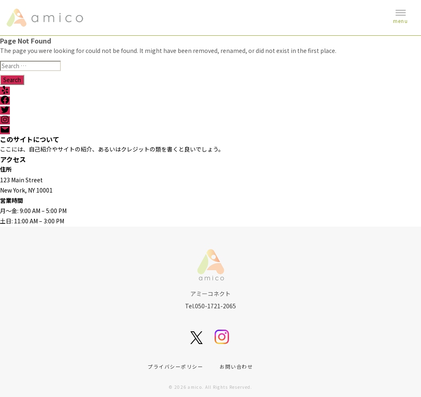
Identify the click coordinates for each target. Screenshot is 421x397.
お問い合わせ (236, 366)
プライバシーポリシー (175, 366)
